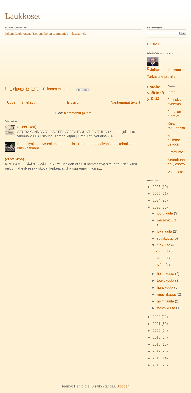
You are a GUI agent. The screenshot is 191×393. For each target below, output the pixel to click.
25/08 (161, 251)
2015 (157, 365)
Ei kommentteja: (56, 89)
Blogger (122, 386)
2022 (157, 317)
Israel (172, 92)
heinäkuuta (166, 274)
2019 (157, 337)
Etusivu (73, 102)
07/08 (161, 265)
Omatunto (175, 152)
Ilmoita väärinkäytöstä (155, 93)
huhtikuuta (165, 287)
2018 (157, 344)
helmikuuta (166, 301)
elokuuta (164, 245)
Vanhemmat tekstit (125, 102)
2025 (157, 193)
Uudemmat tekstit (21, 102)
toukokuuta (166, 280)
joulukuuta (165, 213)
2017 (157, 351)
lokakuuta (165, 231)
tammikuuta (166, 308)
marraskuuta (167, 220)
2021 (157, 324)
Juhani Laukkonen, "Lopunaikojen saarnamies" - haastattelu (46, 33)
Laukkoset (22, 16)
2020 (157, 330)
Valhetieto (175, 172)
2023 (157, 207)
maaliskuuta (167, 294)
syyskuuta (165, 238)
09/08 (161, 258)
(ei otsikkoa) (26, 127)
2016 (157, 358)
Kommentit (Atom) (78, 113)
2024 (157, 200)
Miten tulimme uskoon (174, 140)
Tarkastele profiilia (161, 76)
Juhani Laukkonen (165, 70)
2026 (157, 187)
